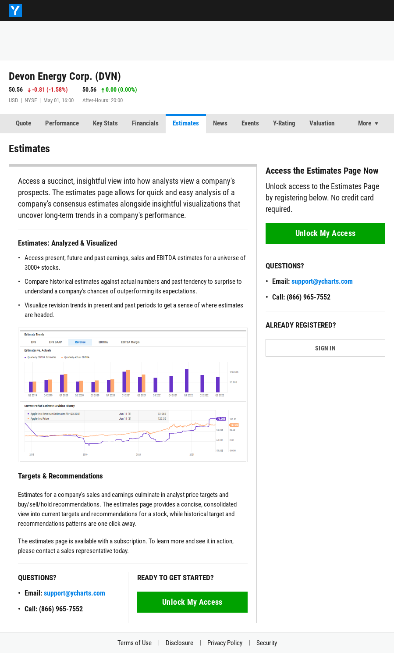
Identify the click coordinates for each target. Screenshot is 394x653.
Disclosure (179, 643)
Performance (62, 123)
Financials (145, 123)
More (364, 123)
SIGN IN (325, 348)
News (220, 123)
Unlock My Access (192, 602)
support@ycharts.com (74, 593)
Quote (23, 123)
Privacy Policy (224, 643)
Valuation (321, 123)
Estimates (186, 123)
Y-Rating (284, 123)
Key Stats (105, 123)
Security (266, 643)
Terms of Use (134, 643)
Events (250, 123)
